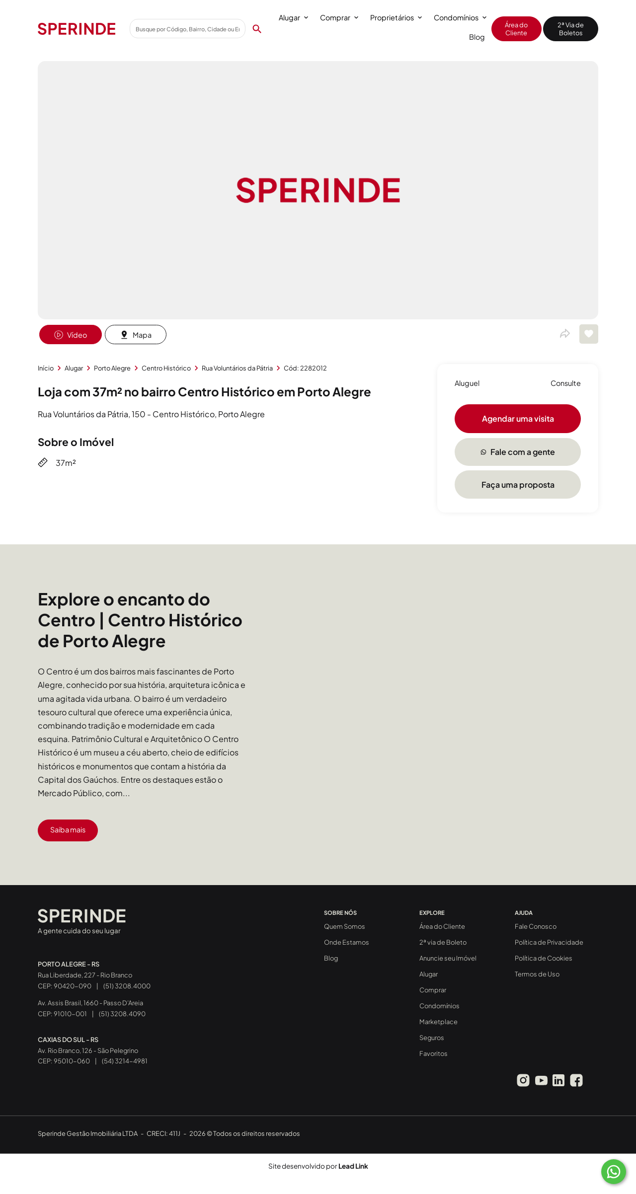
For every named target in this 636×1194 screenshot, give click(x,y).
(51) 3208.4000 (127, 986)
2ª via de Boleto (443, 942)
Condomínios (460, 17)
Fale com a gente (517, 452)
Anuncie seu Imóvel (448, 958)
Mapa (136, 334)
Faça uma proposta (518, 484)
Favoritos (433, 1053)
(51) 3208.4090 (122, 1014)
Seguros (431, 1038)
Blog (477, 36)
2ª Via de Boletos (570, 29)
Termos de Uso (537, 974)
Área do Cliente (516, 29)
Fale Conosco (535, 926)
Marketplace (438, 1022)
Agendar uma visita (518, 418)
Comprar (339, 17)
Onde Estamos (346, 942)
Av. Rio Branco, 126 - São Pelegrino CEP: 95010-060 (88, 1050)
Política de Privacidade (549, 942)
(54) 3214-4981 (125, 1061)
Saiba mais (67, 829)
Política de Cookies (543, 958)
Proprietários (396, 17)
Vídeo (70, 334)
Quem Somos (344, 926)
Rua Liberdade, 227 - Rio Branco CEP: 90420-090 (85, 975)
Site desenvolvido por (318, 1166)
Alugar (293, 17)
